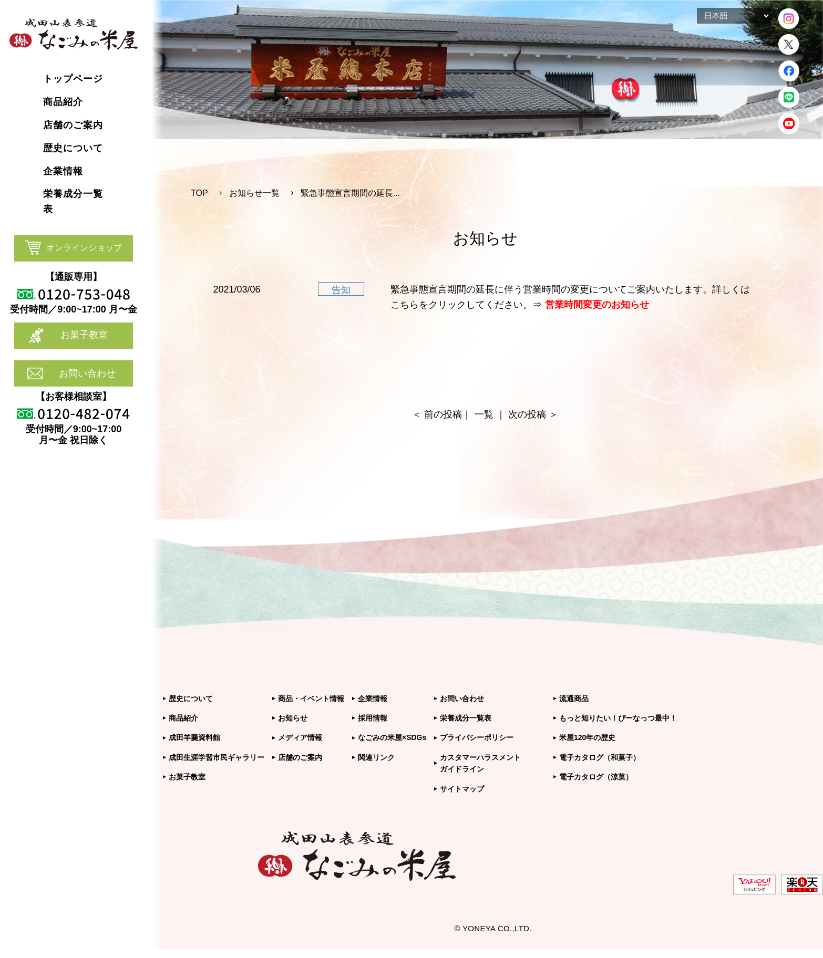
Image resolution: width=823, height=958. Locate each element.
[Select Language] (733, 16)
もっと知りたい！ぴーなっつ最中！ (618, 718)
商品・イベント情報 (311, 698)
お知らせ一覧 (254, 193)
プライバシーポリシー (476, 737)
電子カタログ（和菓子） (599, 757)
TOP (199, 193)
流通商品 (574, 698)
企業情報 (372, 698)
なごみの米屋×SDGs (392, 737)
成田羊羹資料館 (194, 737)
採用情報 (372, 718)
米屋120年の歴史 (587, 737)
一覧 (484, 414)
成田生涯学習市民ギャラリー (216, 757)
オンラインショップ (84, 247)
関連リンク (376, 757)
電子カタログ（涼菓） (596, 777)
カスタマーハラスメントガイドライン (480, 763)
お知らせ (292, 718)
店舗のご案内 (300, 757)
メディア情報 (300, 737)
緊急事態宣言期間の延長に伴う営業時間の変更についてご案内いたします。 (551, 289)
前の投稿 (443, 414)
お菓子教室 (84, 334)
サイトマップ (462, 789)
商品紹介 (183, 718)
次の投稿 (527, 414)
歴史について (191, 698)
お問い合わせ (87, 373)
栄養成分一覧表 (465, 718)
